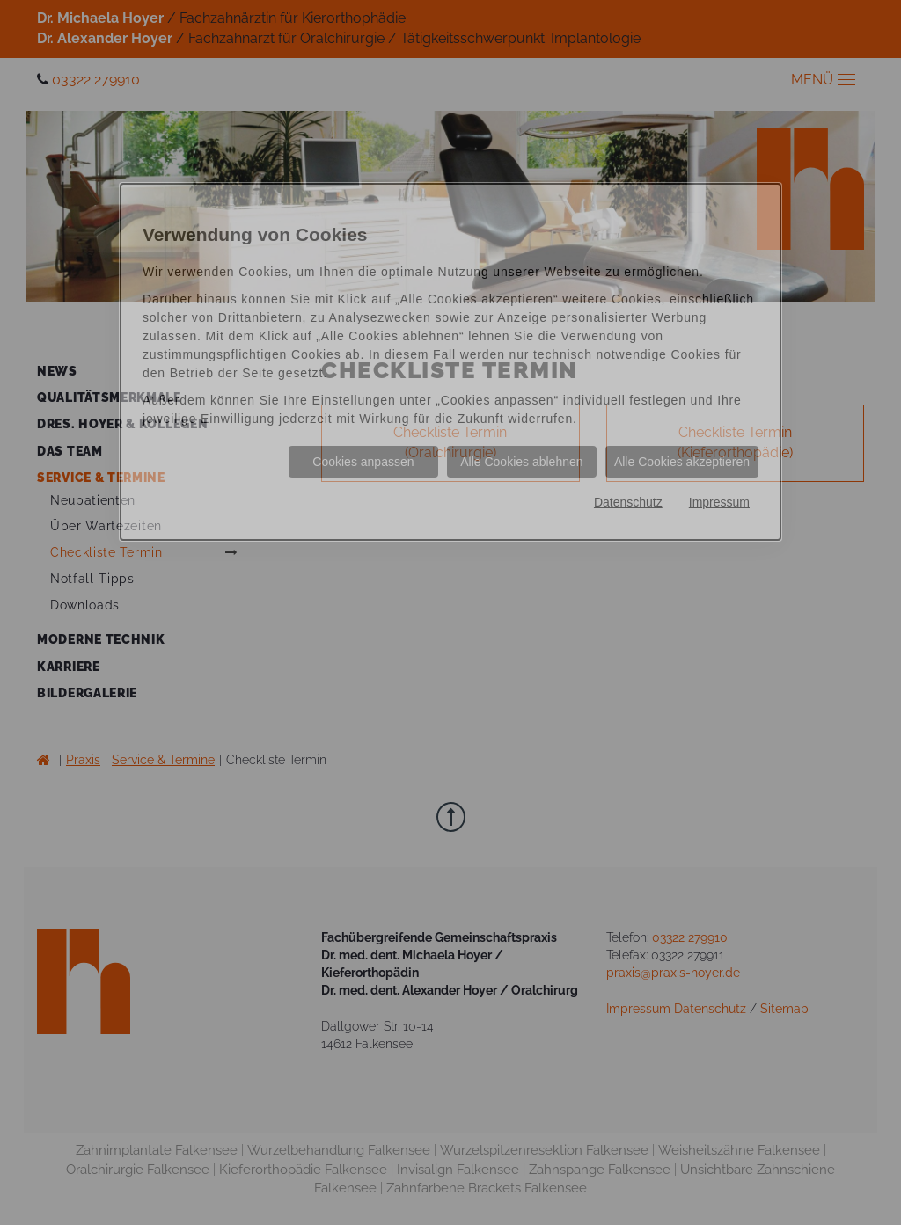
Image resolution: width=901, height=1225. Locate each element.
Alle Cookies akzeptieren (682, 462)
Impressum (719, 502)
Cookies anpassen (363, 462)
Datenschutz (628, 502)
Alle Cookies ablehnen (521, 462)
